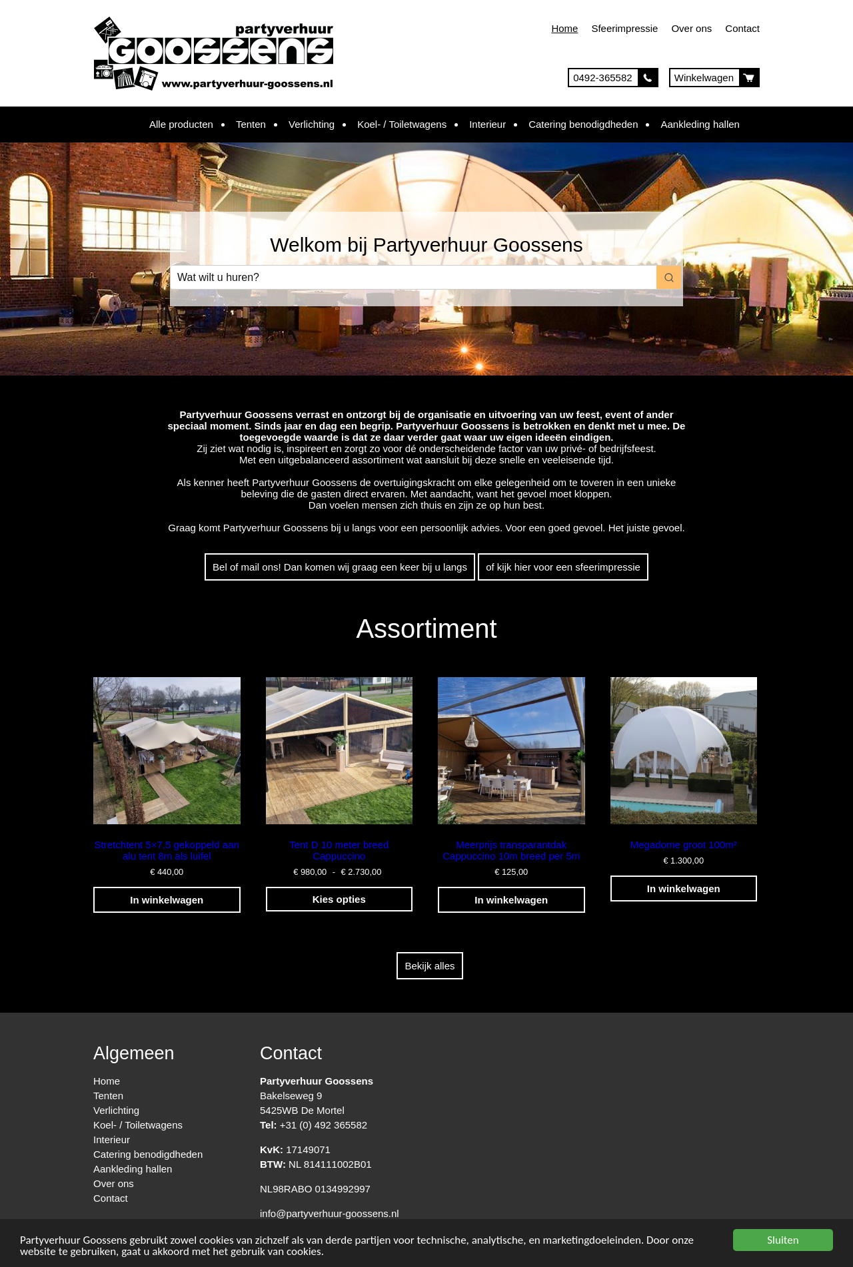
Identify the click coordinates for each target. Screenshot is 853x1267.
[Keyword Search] (413, 277)
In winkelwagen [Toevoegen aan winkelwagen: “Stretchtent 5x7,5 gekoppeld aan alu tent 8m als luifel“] (166, 899)
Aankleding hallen (699, 124)
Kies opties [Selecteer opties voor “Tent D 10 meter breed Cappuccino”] (339, 899)
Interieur (487, 124)
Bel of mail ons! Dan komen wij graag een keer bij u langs (340, 567)
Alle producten (181, 124)
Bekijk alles (429, 965)
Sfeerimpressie (624, 28)
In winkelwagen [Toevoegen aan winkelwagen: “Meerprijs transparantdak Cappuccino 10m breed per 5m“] (511, 899)
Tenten (251, 124)
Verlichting (312, 124)
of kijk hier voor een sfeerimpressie (563, 567)
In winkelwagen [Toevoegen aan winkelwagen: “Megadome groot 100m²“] (683, 888)
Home (564, 28)
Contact (742, 28)
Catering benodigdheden (583, 124)
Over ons (691, 28)
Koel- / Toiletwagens (401, 124)
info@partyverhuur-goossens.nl (329, 1213)
